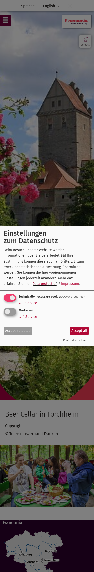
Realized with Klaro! (75, 340)
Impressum (70, 284)
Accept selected (18, 331)
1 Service (28, 303)
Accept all (79, 331)
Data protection (44, 284)
